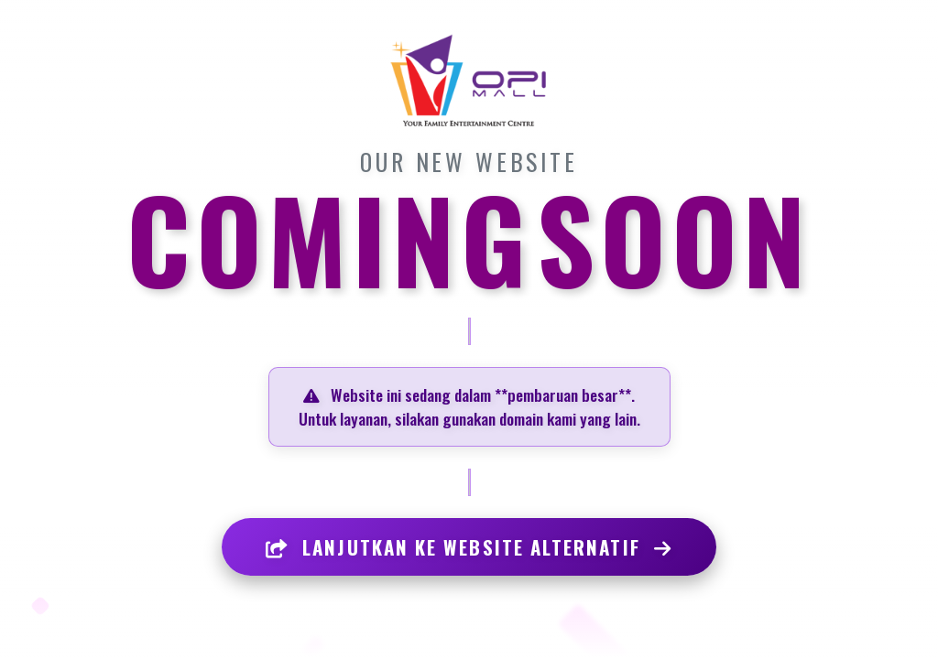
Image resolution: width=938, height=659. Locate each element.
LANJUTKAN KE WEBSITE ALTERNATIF (469, 547)
